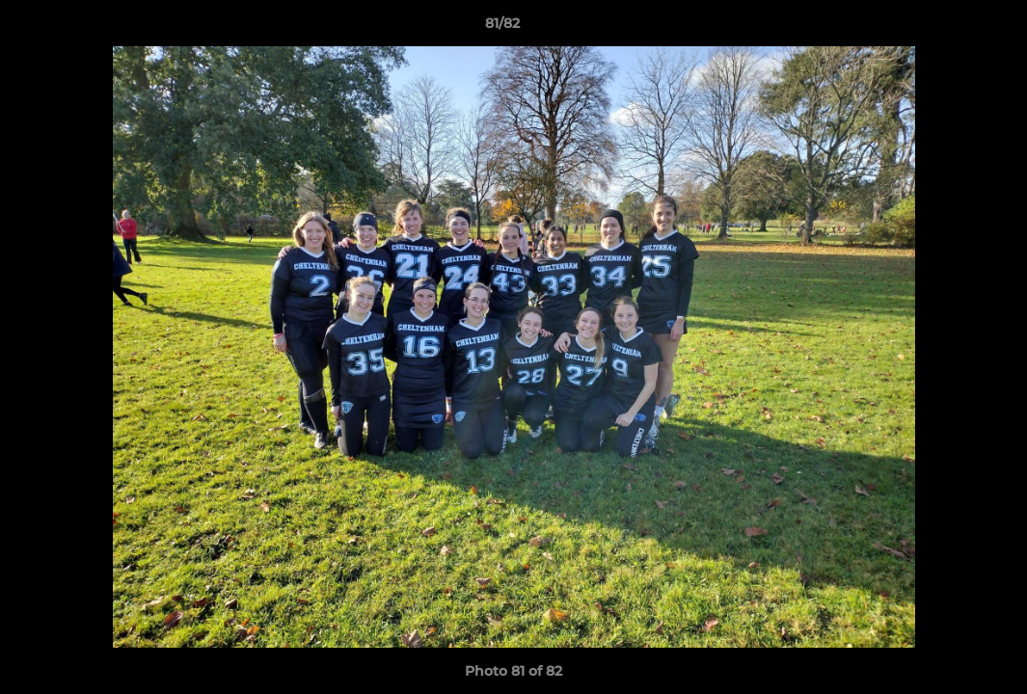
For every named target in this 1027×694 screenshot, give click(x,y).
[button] (946, 28)
